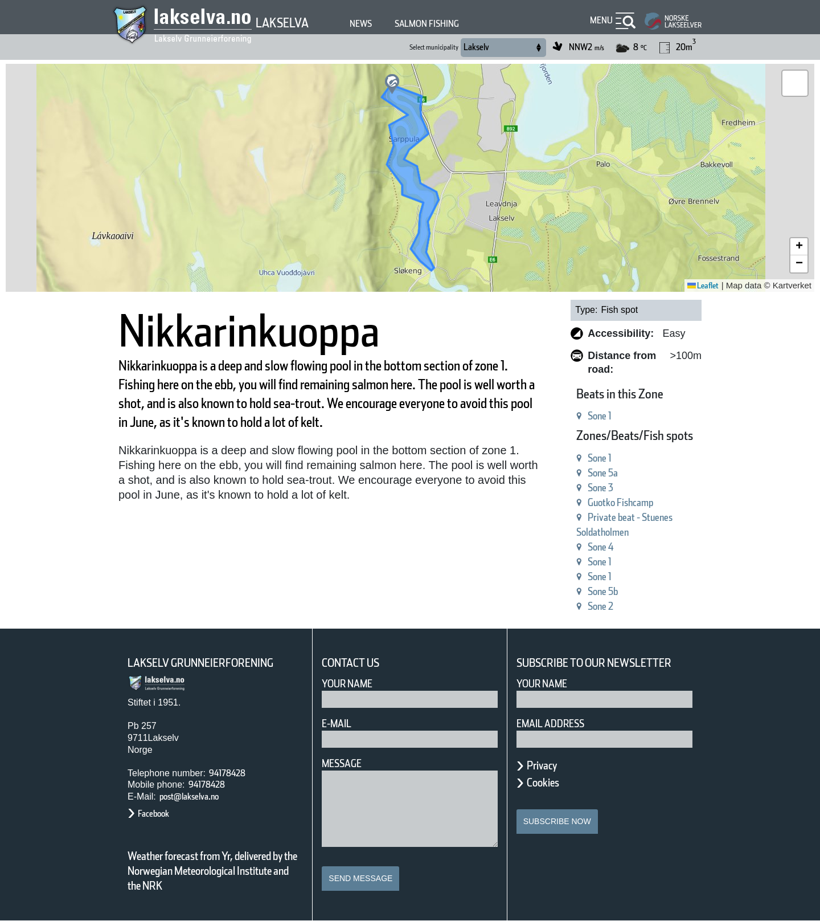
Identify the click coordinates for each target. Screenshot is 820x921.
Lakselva (282, 22)
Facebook (153, 813)
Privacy (542, 765)
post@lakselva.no (189, 796)
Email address (550, 724)
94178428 (227, 773)
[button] (392, 84)
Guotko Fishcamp (620, 502)
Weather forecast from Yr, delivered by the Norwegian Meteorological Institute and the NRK (212, 871)
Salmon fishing (427, 23)
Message (342, 763)
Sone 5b (603, 591)
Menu (601, 20)
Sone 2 (600, 606)
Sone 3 (600, 488)
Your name (541, 684)
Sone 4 (601, 547)
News (361, 23)
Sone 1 (600, 416)
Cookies (543, 782)
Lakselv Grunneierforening (200, 663)
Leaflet (703, 285)
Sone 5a (603, 473)
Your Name (347, 684)
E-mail (336, 724)
